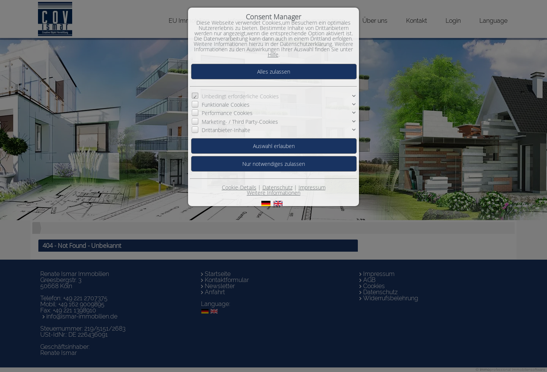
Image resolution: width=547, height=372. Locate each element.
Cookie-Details (239, 187)
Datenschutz (277, 187)
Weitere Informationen (273, 192)
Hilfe (273, 54)
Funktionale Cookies (226, 104)
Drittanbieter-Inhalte (226, 130)
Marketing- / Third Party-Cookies (240, 121)
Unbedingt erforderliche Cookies (240, 96)
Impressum (312, 187)
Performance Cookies (227, 113)
